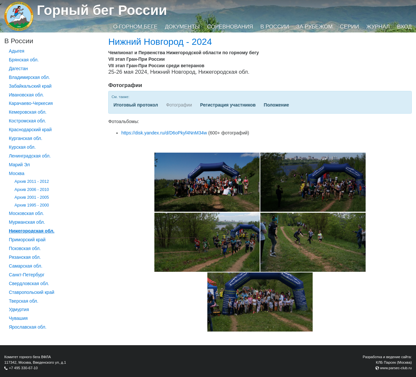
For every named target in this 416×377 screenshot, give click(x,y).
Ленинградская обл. (30, 155)
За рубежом (314, 27)
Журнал (378, 27)
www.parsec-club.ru (396, 368)
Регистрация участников (228, 104)
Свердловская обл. (29, 283)
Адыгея (16, 51)
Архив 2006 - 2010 (32, 189)
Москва (16, 173)
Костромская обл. (27, 120)
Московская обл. (26, 213)
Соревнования (230, 27)
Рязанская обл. (25, 257)
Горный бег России (102, 10)
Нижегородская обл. (31, 230)
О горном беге (135, 27)
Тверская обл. (23, 301)
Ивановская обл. (26, 94)
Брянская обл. (24, 59)
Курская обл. (22, 147)
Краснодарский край (30, 129)
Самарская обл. (25, 266)
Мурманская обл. (27, 222)
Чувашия (18, 318)
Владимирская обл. (29, 77)
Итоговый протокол (135, 104)
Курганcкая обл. (25, 138)
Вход (404, 27)
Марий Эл (19, 164)
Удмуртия (19, 309)
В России (274, 27)
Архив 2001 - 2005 (32, 197)
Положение (276, 104)
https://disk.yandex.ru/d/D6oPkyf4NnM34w (164, 132)
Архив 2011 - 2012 (32, 181)
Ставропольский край (31, 292)
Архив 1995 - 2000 (32, 205)
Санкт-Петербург (27, 274)
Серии (349, 27)
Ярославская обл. (27, 327)
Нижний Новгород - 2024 (160, 42)
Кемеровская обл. (27, 112)
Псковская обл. (25, 248)
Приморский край (27, 239)
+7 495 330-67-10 (23, 368)
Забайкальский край (30, 86)
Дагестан (18, 68)
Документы (182, 27)
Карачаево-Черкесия (31, 103)
